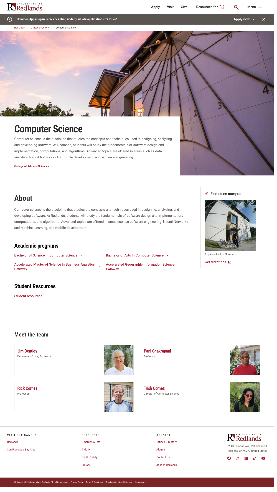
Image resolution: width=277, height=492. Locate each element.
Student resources (30, 296)
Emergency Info (91, 442)
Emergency (140, 482)
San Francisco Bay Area (21, 449)
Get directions (218, 262)
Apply (155, 7)
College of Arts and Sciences (31, 166)
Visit (170, 7)
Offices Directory (166, 442)
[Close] (263, 19)
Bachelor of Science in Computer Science (48, 255)
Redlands (21, 27)
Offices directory (42, 27)
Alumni (160, 449)
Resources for (210, 7)
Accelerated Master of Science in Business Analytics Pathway (57, 266)
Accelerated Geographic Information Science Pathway (149, 266)
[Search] (236, 7)
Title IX (86, 449)
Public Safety (89, 457)
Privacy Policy (77, 482)
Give (184, 7)
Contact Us (163, 457)
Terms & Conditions (94, 482)
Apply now (244, 19)
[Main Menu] (255, 7)
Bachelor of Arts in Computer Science (137, 255)
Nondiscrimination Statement (119, 482)
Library (86, 465)
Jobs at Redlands (166, 465)
